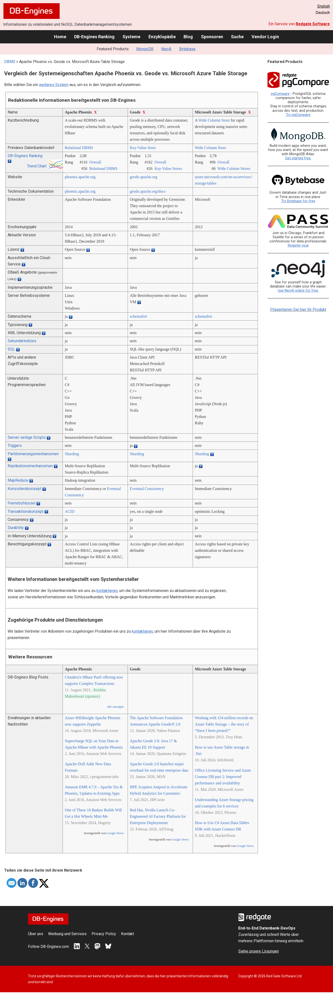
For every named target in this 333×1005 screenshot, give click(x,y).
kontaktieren (107, 590)
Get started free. (298, 158)
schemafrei (138, 316)
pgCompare (280, 94)
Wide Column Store (213, 120)
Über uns (35, 933)
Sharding (72, 454)
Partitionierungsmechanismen (33, 454)
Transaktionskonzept (25, 511)
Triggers (15, 445)
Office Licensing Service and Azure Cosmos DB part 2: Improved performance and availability (223, 776)
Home (60, 36)
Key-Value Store (143, 148)
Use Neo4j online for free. (298, 291)
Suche (237, 36)
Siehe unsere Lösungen (258, 951)
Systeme (131, 36)
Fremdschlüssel (21, 503)
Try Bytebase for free (298, 201)
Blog (188, 36)
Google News (115, 833)
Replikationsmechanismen (30, 466)
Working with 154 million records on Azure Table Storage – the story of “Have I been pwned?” (224, 724)
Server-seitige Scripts (27, 437)
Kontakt (127, 933)
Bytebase (187, 49)
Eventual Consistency (147, 489)
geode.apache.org (143, 177)
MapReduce (18, 480)
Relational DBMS (79, 148)
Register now (298, 245)
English (323, 6)
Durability (16, 527)
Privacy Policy (104, 933)
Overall (95, 162)
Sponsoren (212, 36)
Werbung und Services (67, 933)
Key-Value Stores (168, 168)
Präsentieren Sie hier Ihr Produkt (298, 309)
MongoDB (144, 49)
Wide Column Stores (233, 168)
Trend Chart (36, 166)
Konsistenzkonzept (24, 488)
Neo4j (166, 49)
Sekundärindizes (22, 341)
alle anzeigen (115, 706)
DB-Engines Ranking (94, 36)
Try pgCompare (298, 115)
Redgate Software (313, 24)
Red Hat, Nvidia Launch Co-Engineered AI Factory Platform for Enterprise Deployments (158, 816)
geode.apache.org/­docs (147, 191)
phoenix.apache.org (80, 177)
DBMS (9, 61)
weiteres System (53, 84)
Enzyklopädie (162, 36)
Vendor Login (265, 36)
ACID (69, 511)
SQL (11, 349)
